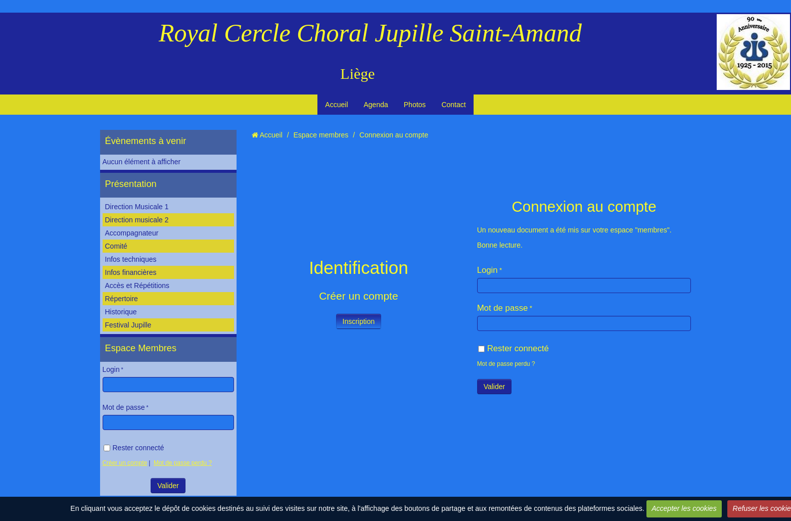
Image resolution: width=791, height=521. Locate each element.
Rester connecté (134, 448)
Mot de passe (124, 407)
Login (111, 369)
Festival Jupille (128, 325)
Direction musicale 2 (137, 220)
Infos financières (131, 272)
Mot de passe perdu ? (183, 462)
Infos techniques (131, 259)
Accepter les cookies (684, 508)
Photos (415, 105)
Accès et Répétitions (137, 285)
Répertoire (121, 299)
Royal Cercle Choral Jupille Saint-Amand (370, 33)
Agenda (376, 105)
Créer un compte (125, 462)
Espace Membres (141, 348)
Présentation (131, 184)
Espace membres (320, 135)
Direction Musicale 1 (137, 207)
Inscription (359, 321)
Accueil (336, 105)
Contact (453, 105)
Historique (121, 312)
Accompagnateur (132, 233)
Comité (116, 246)
